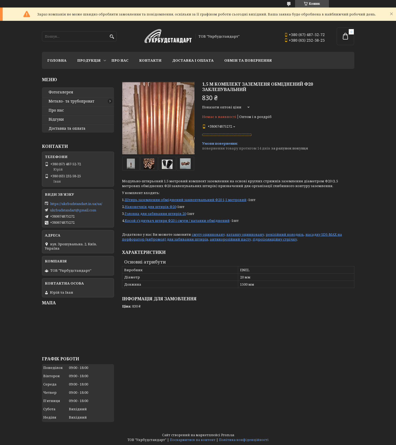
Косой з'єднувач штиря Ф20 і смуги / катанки (166, 220)
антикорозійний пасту (230, 239)
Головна (56, 60)
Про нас (119, 60)
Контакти (150, 60)
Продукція (89, 60)
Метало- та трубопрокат (71, 101)
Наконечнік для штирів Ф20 (150, 206)
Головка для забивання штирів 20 (155, 213)
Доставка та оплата (67, 128)
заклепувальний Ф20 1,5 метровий (214, 199)
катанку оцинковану (245, 234)
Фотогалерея (61, 92)
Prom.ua (227, 435)
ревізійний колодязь (285, 234)
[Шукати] (112, 36)
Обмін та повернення (248, 60)
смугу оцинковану (208, 234)
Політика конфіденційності (244, 440)
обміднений (172, 199)
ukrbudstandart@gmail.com (73, 210)
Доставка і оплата (193, 60)
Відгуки (56, 119)
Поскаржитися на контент (192, 440)
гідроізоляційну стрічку (275, 239)
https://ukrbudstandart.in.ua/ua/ (76, 204)
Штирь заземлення (143, 199)
